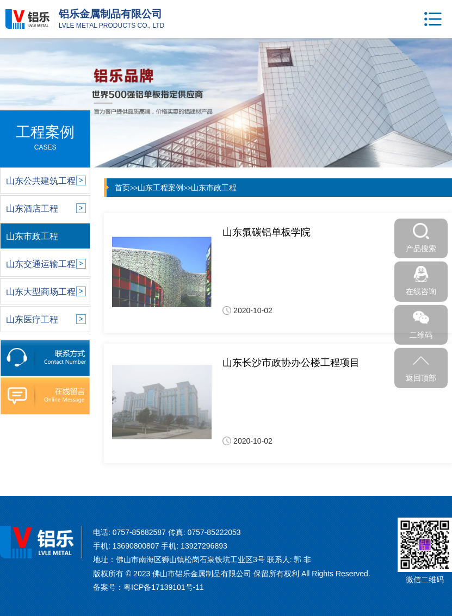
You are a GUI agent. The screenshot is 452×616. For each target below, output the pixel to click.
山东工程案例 (160, 187)
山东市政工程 (214, 187)
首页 (122, 187)
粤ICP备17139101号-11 (163, 587)
